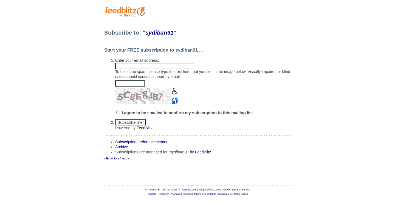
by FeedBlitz (200, 152)
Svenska (223, 194)
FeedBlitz (145, 128)
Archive (121, 147)
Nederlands (210, 194)
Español (186, 194)
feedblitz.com (189, 189)
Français (176, 194)
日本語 (244, 194)
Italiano (197, 194)
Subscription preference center (141, 142)
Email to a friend (116, 158)
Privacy (226, 189)
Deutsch (234, 194)
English (152, 194)
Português (163, 194)
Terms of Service (241, 189)
